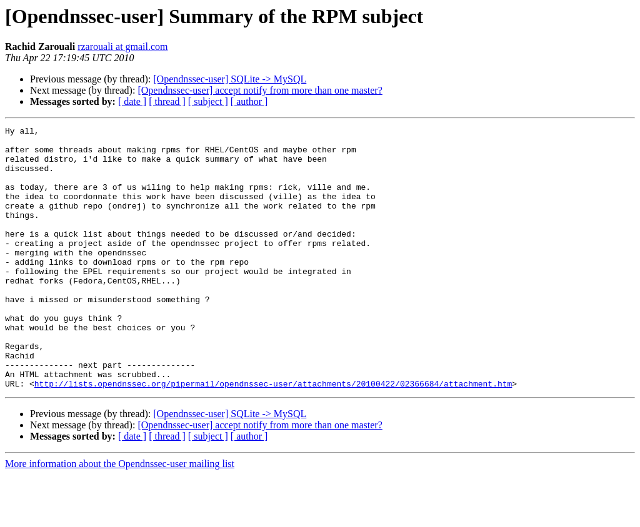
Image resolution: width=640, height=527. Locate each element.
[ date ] (132, 101)
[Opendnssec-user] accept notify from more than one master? (260, 90)
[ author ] (249, 101)
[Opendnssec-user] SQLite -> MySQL (229, 79)
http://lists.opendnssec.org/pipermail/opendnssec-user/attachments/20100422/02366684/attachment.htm (273, 435)
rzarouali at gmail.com (123, 46)
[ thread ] (167, 101)
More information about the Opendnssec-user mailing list (119, 516)
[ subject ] (208, 101)
